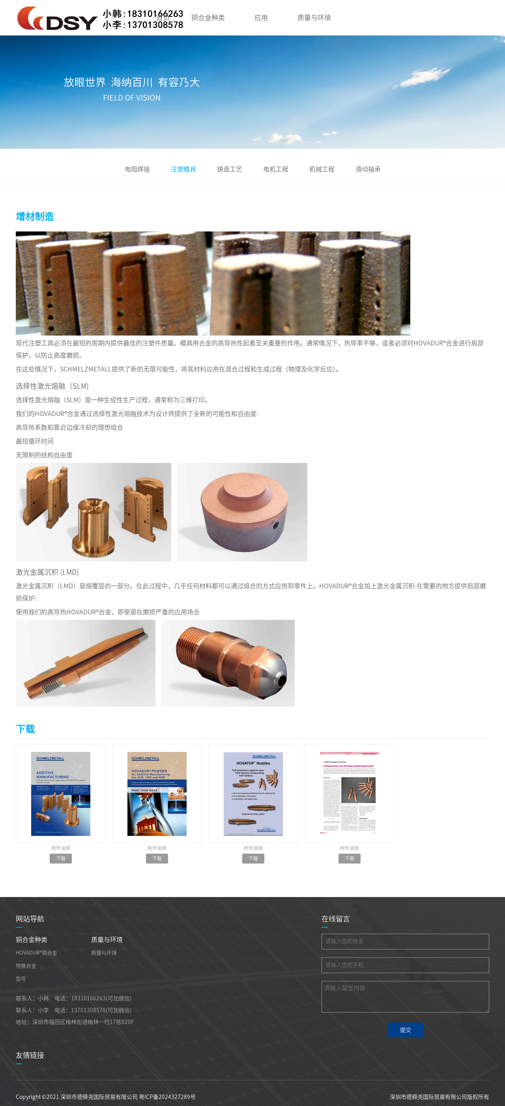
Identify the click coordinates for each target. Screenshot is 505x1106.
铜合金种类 (208, 17)
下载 (60, 858)
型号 (21, 978)
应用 (261, 17)
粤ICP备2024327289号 (167, 1097)
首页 (163, 17)
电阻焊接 (137, 169)
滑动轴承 (368, 169)
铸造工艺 (229, 169)
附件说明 (60, 848)
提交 (405, 1030)
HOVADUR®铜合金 (36, 952)
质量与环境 (314, 17)
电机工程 (275, 169)
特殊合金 (26, 965)
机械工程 (322, 169)
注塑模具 (183, 169)
